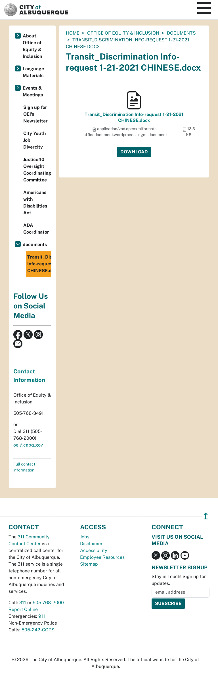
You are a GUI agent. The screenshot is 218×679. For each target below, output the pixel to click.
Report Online (23, 609)
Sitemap (89, 564)
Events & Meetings (33, 91)
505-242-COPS (38, 630)
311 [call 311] (22, 602)
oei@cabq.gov (28, 445)
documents (181, 33)
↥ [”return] (205, 516)
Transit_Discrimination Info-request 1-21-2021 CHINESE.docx (134, 117)
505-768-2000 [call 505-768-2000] (48, 602)
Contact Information (29, 375)
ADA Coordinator (36, 229)
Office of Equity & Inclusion (123, 33)
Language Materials (33, 72)
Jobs (84, 537)
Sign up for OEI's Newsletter (35, 114)
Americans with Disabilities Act (35, 202)
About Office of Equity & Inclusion (32, 46)
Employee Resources (102, 557)
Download (134, 152)
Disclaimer (91, 543)
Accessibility (93, 550)
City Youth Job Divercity (34, 140)
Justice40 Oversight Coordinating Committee (37, 170)
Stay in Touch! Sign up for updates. (179, 580)
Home (72, 33)
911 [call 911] (41, 616)
